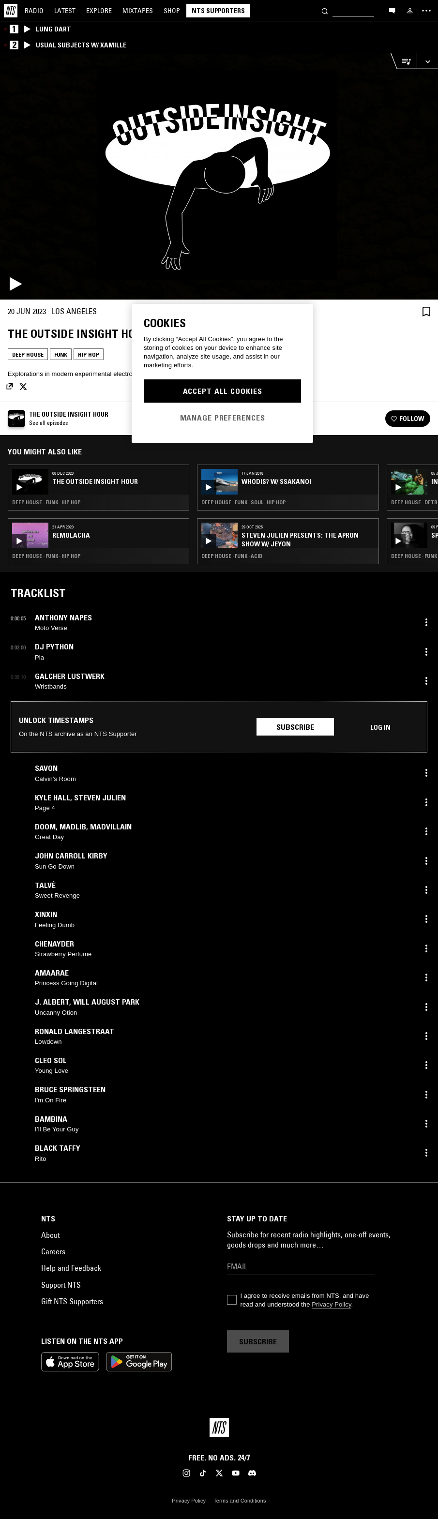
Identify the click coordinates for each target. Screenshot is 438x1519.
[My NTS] (410, 10)
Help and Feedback (71, 1268)
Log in (380, 727)
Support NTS (61, 1285)
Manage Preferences (222, 417)
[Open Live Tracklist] (404, 61)
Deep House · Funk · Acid (231, 556)
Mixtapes (137, 10)
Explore (99, 10)
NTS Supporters (218, 10)
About (50, 1235)
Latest (65, 10)
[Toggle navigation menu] (426, 10)
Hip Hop (88, 354)
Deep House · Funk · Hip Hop (46, 502)
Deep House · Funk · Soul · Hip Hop (243, 502)
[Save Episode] (426, 311)
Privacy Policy (331, 1304)
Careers (53, 1251)
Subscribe (295, 727)
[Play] (219, 176)
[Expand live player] (427, 61)
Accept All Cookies (222, 391)
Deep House (28, 354)
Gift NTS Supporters (72, 1301)
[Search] (324, 10)
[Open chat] (392, 10)
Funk (60, 354)
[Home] (10, 10)
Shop (172, 10)
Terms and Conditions (239, 1501)
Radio (34, 10)
